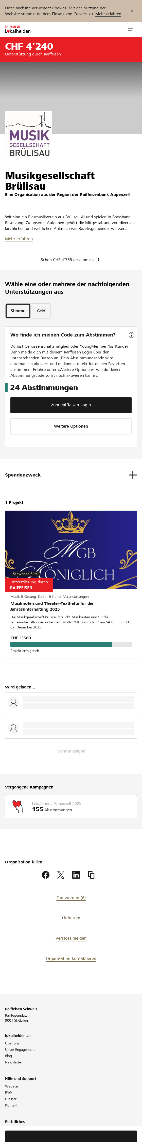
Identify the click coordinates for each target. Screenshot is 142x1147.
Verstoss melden (71, 938)
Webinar (11, 1086)
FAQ (8, 1093)
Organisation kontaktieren (71, 958)
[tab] (18, 311)
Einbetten (71, 918)
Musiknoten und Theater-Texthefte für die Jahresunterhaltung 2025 (51, 606)
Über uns (12, 1043)
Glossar (10, 1099)
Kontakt (11, 1105)
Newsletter (13, 1062)
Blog (8, 1056)
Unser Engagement (20, 1049)
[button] (130, 29)
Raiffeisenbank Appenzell (105, 194)
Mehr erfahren (108, 13)
